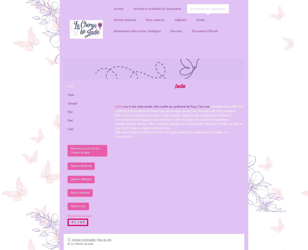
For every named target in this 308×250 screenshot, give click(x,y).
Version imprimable (82, 239)
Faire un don (78, 206)
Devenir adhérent (81, 179)
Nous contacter (80, 192)
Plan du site (104, 239)
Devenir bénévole (81, 166)
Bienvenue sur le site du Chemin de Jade (85, 150)
